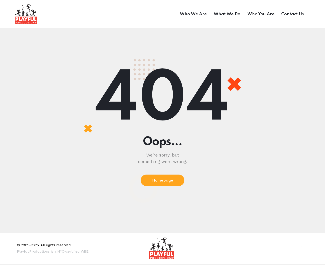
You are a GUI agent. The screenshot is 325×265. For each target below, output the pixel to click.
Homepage (163, 181)
